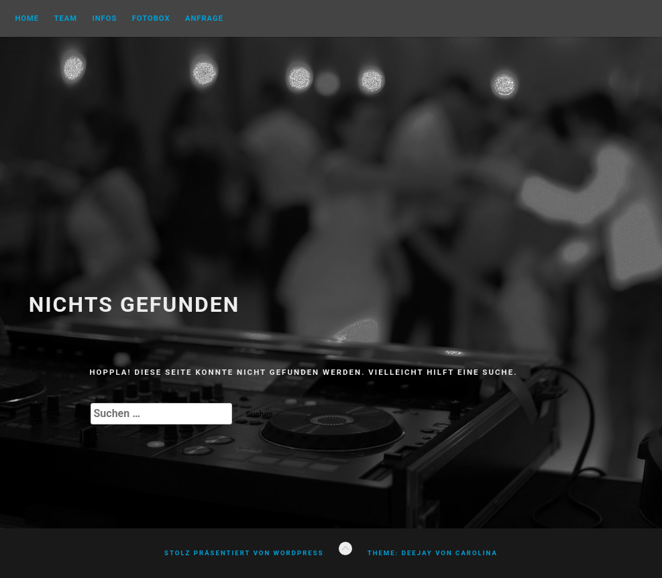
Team (65, 19)
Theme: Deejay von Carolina (433, 553)
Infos (104, 19)
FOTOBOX (151, 19)
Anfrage (204, 19)
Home (27, 19)
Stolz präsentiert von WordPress (243, 553)
